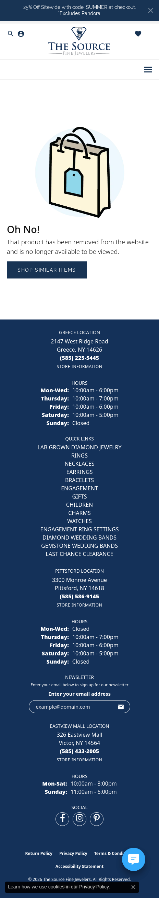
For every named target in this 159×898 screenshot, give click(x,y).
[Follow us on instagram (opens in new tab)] (79, 819)
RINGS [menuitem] (79, 455)
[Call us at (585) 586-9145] (79, 596)
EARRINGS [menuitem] (79, 472)
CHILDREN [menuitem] (79, 504)
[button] (10, 34)
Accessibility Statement (79, 866)
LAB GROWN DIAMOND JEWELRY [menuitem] (79, 447)
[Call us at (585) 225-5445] (79, 358)
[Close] (150, 10)
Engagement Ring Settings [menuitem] (79, 529)
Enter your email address (79, 693)
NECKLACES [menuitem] (79, 463)
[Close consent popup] (133, 887)
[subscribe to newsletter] (121, 706)
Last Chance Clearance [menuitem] (79, 554)
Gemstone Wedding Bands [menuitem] (79, 545)
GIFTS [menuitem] (79, 496)
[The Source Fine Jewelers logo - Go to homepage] (79, 41)
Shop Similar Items (46, 270)
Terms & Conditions (114, 853)
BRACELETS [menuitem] (79, 480)
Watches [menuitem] (79, 521)
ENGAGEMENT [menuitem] (79, 488)
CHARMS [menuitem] (79, 513)
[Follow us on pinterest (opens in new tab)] (96, 819)
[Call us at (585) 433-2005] (79, 751)
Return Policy (38, 853)
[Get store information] (79, 366)
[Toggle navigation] (148, 69)
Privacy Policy (73, 853)
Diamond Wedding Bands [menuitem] (79, 537)
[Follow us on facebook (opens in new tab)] (62, 819)
